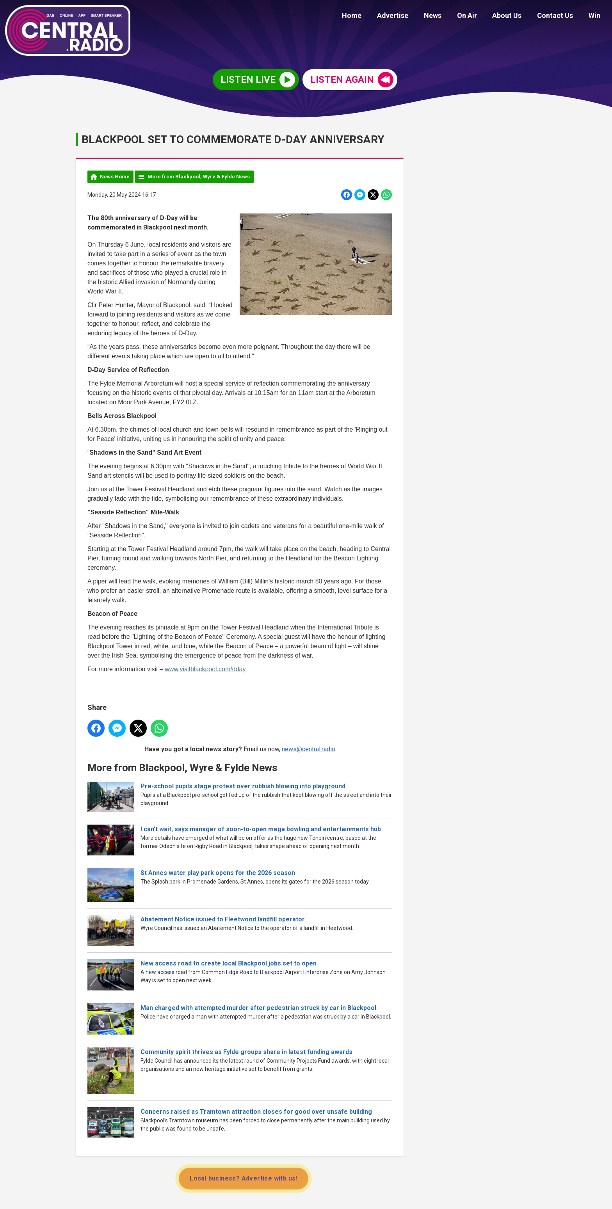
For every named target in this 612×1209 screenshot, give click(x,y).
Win (596, 16)
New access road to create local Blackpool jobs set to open (229, 963)
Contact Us (560, 16)
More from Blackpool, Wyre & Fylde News (199, 177)
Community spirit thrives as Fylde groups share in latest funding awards (246, 1052)
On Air (477, 16)
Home (371, 16)
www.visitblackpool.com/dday (205, 669)
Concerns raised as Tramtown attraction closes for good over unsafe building (256, 1111)
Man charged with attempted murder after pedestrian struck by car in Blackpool (258, 1008)
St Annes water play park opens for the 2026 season (218, 873)
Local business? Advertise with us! (243, 1178)
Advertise (409, 16)
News (446, 16)
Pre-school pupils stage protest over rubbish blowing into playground (243, 786)
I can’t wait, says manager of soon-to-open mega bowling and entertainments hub (261, 829)
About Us (514, 16)
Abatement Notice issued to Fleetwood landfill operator (223, 919)
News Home (115, 177)
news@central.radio (308, 749)
